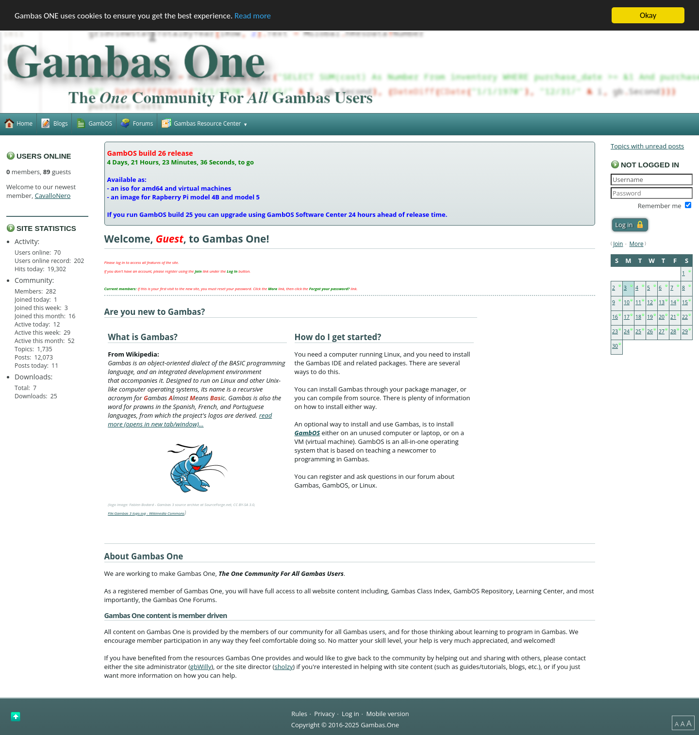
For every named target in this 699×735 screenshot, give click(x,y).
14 (673, 302)
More (637, 243)
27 (662, 331)
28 (673, 331)
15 (685, 302)
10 (627, 302)
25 (638, 331)
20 (662, 316)
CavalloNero (53, 195)
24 (627, 331)
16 (615, 316)
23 (615, 331)
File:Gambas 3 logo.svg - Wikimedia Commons (146, 513)
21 (673, 316)
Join (618, 243)
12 (650, 302)
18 (638, 316)
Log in (350, 713)
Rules (299, 713)
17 (627, 316)
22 (685, 316)
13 (662, 302)
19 (650, 316)
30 (615, 346)
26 (650, 331)
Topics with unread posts (647, 146)
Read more (252, 16)
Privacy (324, 713)
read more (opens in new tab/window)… (190, 419)
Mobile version (387, 713)
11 (638, 302)
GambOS (307, 432)
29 (685, 331)
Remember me (660, 205)
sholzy (283, 666)
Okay (648, 15)
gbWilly (200, 666)
